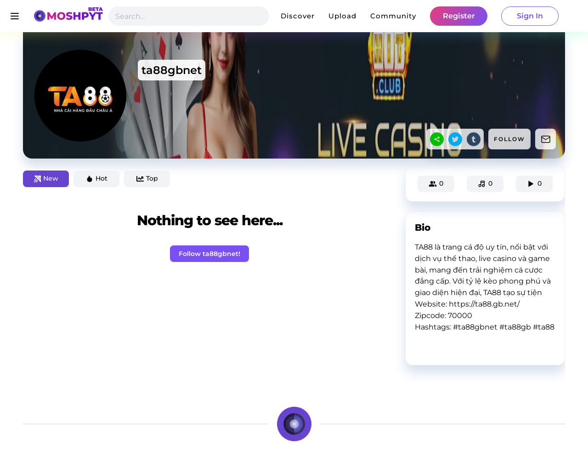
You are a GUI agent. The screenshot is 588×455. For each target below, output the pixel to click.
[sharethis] (437, 139)
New (46, 178)
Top (147, 178)
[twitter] (455, 139)
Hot (96, 178)
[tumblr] (474, 139)
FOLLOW (509, 139)
